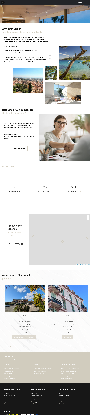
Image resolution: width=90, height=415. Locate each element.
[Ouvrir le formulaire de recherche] (80, 2)
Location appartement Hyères (9, 378)
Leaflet (77, 264)
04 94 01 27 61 (6, 393)
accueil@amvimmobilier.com (64, 395)
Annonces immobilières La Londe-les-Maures (42, 368)
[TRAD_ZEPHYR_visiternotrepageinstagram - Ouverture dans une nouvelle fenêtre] (9, 402)
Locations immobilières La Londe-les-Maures (42, 370)
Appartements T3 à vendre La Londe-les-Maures (70, 370)
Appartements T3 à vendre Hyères (67, 375)
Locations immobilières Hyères (39, 373)
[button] (10, 346)
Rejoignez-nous (19, 148)
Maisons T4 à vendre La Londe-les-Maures (69, 371)
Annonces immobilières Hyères (40, 371)
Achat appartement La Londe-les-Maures (11, 368)
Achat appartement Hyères (9, 371)
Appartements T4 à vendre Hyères (67, 376)
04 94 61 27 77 (61, 393)
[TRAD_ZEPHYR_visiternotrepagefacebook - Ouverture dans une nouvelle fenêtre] (5, 402)
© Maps (81, 264)
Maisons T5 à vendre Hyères (66, 378)
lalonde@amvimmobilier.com (9, 395)
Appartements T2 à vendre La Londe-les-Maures (70, 368)
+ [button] (87, 216)
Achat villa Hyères (7, 375)
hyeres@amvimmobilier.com (36, 395)
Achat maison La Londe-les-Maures (10, 370)
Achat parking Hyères (8, 376)
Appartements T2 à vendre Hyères (67, 373)
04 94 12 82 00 (34, 393)
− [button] (87, 218)
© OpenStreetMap (87, 264)
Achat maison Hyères (8, 373)
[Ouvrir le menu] (87, 2)
